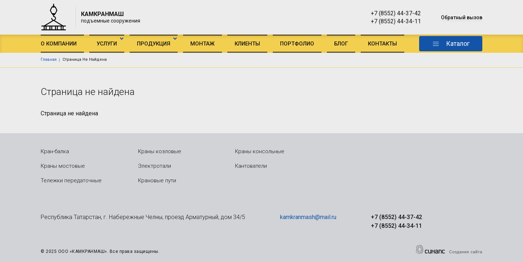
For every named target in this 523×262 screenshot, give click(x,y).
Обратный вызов (461, 17)
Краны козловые (159, 151)
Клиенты (247, 43)
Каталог (458, 43)
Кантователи (251, 166)
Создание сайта (465, 252)
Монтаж (202, 43)
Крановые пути (157, 180)
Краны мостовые (63, 166)
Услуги (107, 43)
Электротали (154, 166)
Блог (341, 43)
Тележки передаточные (71, 180)
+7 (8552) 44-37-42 (396, 13)
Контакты (382, 43)
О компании (59, 43)
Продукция (153, 43)
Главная (49, 59)
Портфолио (297, 43)
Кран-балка (55, 151)
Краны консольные (259, 151)
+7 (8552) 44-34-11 (396, 21)
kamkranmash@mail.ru (308, 217)
